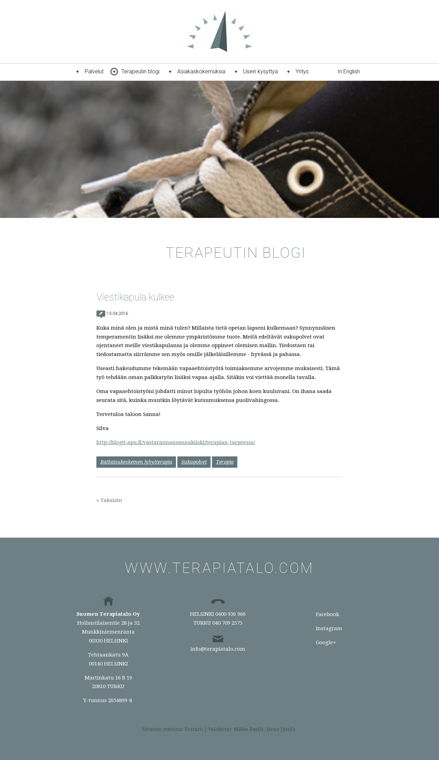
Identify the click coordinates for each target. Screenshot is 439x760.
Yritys (302, 71)
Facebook (327, 614)
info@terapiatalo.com (217, 649)
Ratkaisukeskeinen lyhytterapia (136, 462)
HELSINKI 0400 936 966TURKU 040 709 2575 (218, 618)
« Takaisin (109, 500)
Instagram (329, 628)
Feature (194, 729)
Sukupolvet (194, 462)
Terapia (225, 462)
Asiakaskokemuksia (201, 71)
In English (348, 71)
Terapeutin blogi (140, 71)
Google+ (326, 642)
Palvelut (94, 71)
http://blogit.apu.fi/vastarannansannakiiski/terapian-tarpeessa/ (175, 442)
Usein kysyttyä (260, 71)
